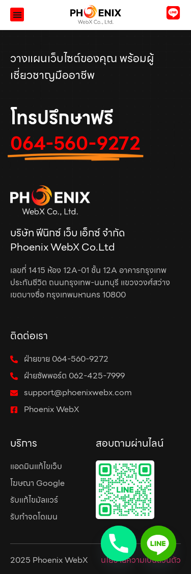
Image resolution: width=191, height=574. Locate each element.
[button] (17, 14)
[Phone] (119, 543)
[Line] (158, 543)
